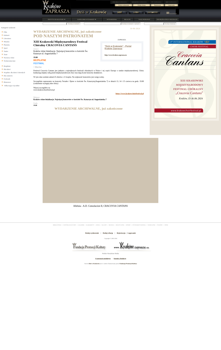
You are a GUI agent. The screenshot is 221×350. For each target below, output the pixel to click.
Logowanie (171, 5)
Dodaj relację (142, 5)
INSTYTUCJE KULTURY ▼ (56, 19)
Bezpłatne (7, 66)
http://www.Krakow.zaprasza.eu (116, 55)
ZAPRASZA (120, 2)
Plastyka (7, 45)
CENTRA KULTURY (69, 225)
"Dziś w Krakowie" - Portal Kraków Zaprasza (118, 47)
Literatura (7, 38)
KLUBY (104, 225)
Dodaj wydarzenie (123, 5)
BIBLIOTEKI (57, 225)
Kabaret (6, 35)
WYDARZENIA (112, 19)
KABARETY (90, 225)
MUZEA (111, 225)
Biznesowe (7, 82)
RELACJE (127, 19)
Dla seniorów (8, 76)
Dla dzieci (7, 69)
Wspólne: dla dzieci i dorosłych (14, 73)
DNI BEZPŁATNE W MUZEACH (167, 19)
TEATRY (160, 225)
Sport (6, 48)
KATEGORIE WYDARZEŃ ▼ (86, 19)
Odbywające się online (12, 86)
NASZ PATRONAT (144, 19)
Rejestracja (157, 5)
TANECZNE (151, 225)
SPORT (128, 225)
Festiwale (7, 79)
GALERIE (81, 225)
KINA (98, 225)
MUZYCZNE (120, 225)
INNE (166, 225)
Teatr (5, 54)
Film (5, 32)
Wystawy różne (9, 58)
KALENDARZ (171, 13)
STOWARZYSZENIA (139, 225)
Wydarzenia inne (9, 61)
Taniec (6, 51)
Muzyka (6, 42)
